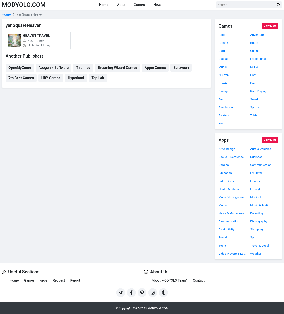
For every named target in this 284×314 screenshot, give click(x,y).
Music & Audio (259, 205)
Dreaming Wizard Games (117, 68)
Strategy (224, 115)
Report (75, 280)
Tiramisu (83, 68)
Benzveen (181, 68)
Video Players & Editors (233, 253)
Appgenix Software (54, 68)
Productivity (226, 229)
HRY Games (50, 78)
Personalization (229, 221)
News (158, 5)
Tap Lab (97, 78)
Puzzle (254, 83)
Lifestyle (255, 189)
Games (139, 5)
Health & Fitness (229, 189)
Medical (255, 197)
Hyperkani (76, 78)
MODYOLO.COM (24, 4)
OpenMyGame (19, 68)
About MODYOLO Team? (170, 280)
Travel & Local (259, 245)
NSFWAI (224, 75)
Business (256, 157)
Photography (258, 221)
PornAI (223, 83)
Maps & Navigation (231, 197)
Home (103, 5)
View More (270, 25)
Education (225, 173)
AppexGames (155, 68)
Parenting (256, 213)
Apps (121, 5)
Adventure (257, 34)
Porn (253, 75)
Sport (254, 237)
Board (254, 42)
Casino (255, 50)
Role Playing (258, 91)
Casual (223, 58)
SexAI (254, 99)
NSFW (254, 67)
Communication (261, 165)
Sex (221, 99)
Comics (224, 165)
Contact (199, 280)
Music (223, 67)
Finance (255, 181)
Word (222, 123)
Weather (255, 253)
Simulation (226, 107)
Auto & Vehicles (260, 149)
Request (59, 280)
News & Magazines (231, 213)
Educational (258, 58)
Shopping (256, 229)
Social (223, 237)
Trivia (254, 115)
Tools (222, 245)
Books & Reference (231, 157)
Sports (254, 107)
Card (222, 50)
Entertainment (228, 181)
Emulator (256, 173)
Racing (223, 91)
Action (223, 34)
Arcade (223, 42)
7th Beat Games (21, 78)
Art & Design (227, 149)
